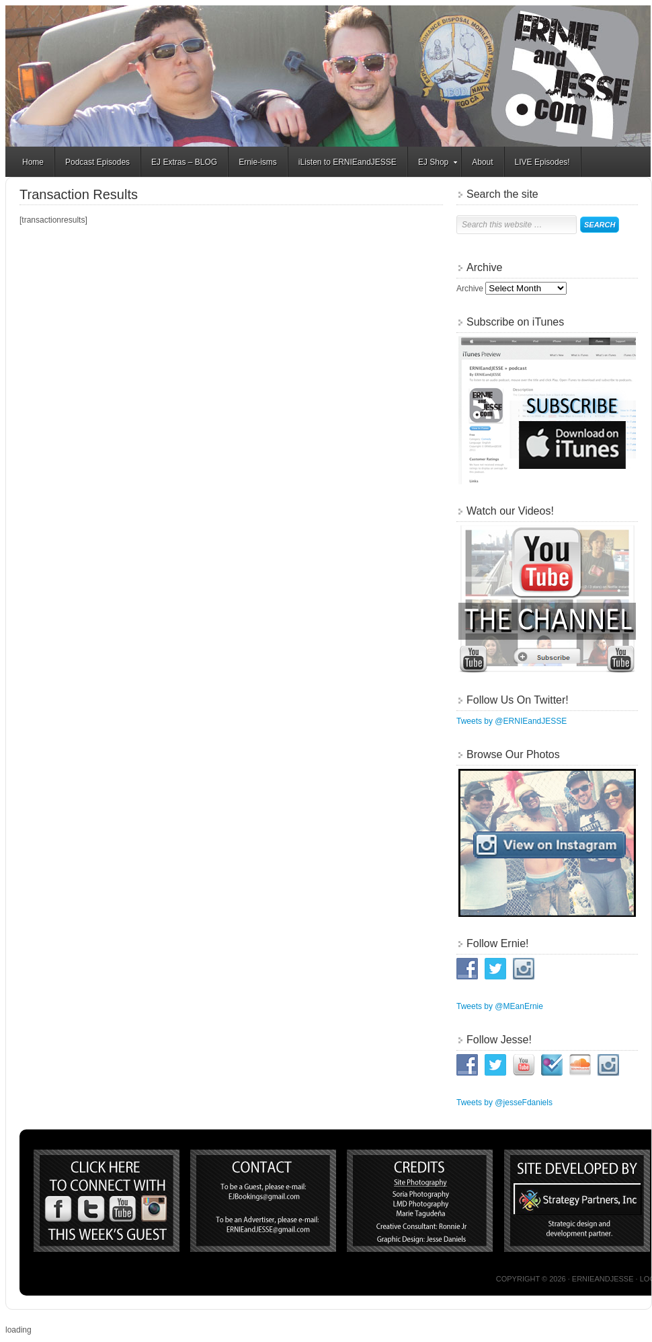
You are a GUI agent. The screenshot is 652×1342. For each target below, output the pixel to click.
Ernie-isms (258, 162)
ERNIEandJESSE (328, 76)
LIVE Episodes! (542, 162)
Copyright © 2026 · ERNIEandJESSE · (568, 1279)
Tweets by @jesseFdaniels (504, 1102)
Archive (469, 288)
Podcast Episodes (97, 162)
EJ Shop (433, 164)
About (482, 162)
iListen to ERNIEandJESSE (347, 162)
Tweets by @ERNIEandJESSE (511, 721)
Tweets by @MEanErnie (499, 1006)
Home (33, 162)
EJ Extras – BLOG (184, 162)
